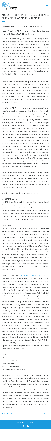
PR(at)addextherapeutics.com (16, 369)
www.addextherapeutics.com (31, 275)
